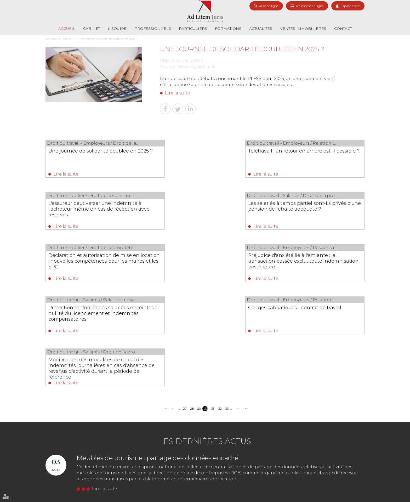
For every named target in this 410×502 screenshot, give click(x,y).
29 (199, 307)
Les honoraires (260, 488)
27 (184, 307)
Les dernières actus (205, 340)
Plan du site (305, 488)
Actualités (260, 28)
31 (212, 307)
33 (227, 307)
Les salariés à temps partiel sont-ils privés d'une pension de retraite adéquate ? (89, 210)
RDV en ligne (268, 6)
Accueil (66, 28)
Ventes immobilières (303, 28)
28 (191, 307)
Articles (349, 488)
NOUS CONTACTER (151, 455)
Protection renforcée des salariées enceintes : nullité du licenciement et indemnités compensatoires (89, 263)
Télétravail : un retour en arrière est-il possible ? (204, 154)
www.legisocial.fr (196, 66)
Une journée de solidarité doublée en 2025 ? (107, 38)
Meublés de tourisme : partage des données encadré (157, 357)
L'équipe (117, 28)
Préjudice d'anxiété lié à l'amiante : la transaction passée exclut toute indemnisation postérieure (317, 210)
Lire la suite (177, 93)
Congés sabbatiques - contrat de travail (199, 260)
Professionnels (152, 28)
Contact (343, 28)
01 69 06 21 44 (145, 445)
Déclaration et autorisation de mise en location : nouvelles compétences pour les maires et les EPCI (204, 210)
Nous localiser (203, 455)
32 (220, 307)
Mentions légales (328, 488)
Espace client (350, 6)
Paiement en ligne (310, 6)
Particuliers (193, 28)
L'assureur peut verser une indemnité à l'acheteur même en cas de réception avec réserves (317, 156)
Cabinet (91, 28)
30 (206, 307)
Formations (228, 28)
